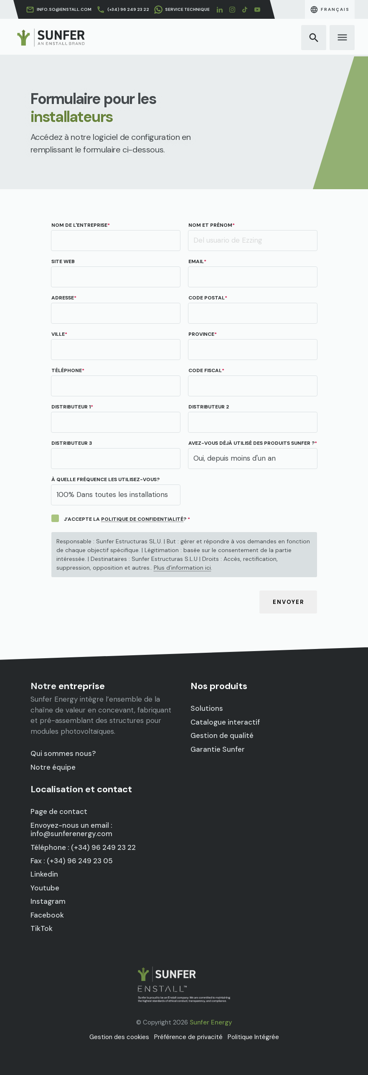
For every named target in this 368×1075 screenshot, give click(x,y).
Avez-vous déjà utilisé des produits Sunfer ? (251, 443)
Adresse (62, 298)
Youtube (61, 880)
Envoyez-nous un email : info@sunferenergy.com (80, 837)
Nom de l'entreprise (79, 225)
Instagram (63, 890)
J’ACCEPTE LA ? (125, 519)
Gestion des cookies (119, 1037)
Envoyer (288, 602)
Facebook (63, 899)
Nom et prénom (210, 225)
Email (196, 261)
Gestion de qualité (233, 733)
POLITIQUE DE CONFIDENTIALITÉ (142, 519)
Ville (58, 334)
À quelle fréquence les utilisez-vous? (105, 479)
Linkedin (61, 870)
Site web (63, 261)
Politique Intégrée (253, 1037)
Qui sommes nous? (74, 746)
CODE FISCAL (205, 370)
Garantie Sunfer (230, 743)
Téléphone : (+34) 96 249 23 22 (89, 850)
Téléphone (66, 370)
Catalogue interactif (236, 723)
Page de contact (71, 824)
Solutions (222, 713)
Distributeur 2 (208, 407)
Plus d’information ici (182, 568)
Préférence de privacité (188, 1037)
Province (201, 334)
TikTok (59, 909)
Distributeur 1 (71, 407)
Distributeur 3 (71, 443)
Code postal (206, 298)
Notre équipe (67, 756)
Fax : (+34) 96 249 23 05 (80, 860)
